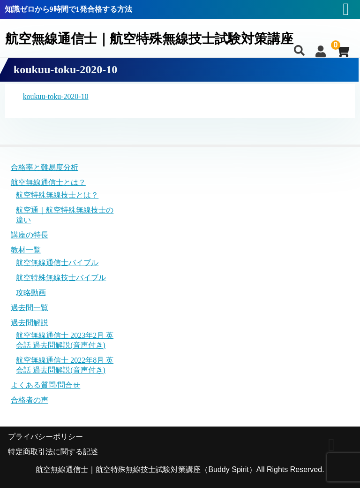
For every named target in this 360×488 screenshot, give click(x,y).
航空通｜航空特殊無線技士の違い (64, 215)
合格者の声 (29, 400)
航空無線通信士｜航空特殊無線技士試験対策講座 (154, 38)
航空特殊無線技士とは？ (57, 195)
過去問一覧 (29, 308)
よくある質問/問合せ (45, 385)
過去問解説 (29, 323)
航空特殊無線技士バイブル (61, 278)
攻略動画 (31, 293)
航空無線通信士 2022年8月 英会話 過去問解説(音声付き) (64, 365)
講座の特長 (29, 235)
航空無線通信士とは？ (48, 182)
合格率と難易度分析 (44, 167)
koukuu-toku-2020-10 (56, 96)
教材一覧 (26, 250)
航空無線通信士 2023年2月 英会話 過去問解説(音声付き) (64, 340)
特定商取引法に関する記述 (53, 452)
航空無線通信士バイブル (57, 263)
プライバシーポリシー (45, 437)
